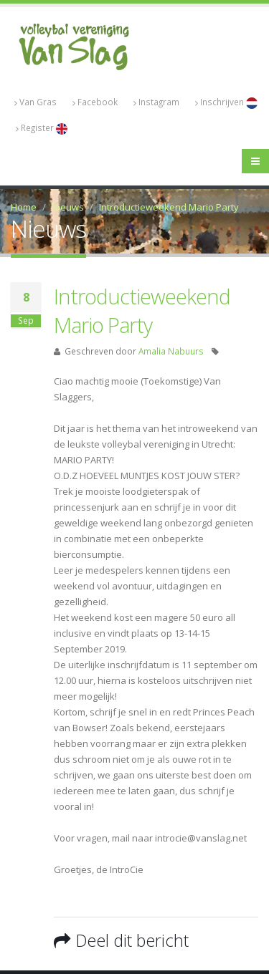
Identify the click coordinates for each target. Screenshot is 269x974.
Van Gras (35, 102)
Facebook (95, 102)
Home (24, 207)
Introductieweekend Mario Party (169, 207)
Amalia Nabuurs (171, 351)
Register (41, 128)
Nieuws (68, 207)
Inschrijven (226, 102)
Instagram (156, 102)
